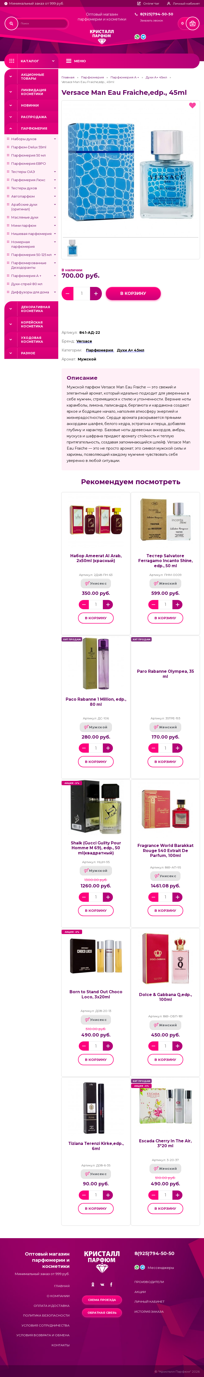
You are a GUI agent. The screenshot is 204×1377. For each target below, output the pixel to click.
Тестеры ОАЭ (23, 172)
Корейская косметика (32, 324)
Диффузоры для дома (30, 292)
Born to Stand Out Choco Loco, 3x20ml (96, 994)
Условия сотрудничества (46, 1325)
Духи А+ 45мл (156, 77)
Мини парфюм (23, 225)
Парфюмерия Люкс (28, 180)
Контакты (61, 1345)
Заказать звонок (151, 20)
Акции (140, 1292)
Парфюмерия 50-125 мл (31, 255)
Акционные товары (32, 76)
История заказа (149, 1311)
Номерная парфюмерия (23, 244)
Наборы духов (23, 139)
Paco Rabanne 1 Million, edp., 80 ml (96, 702)
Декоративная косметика (35, 309)
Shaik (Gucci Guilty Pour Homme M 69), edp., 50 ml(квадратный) (96, 848)
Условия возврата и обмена (43, 1335)
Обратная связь (102, 1312)
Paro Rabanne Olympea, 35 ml (165, 674)
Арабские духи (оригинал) (24, 206)
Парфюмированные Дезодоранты (28, 265)
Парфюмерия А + (26, 276)
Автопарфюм (23, 196)
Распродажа (34, 117)
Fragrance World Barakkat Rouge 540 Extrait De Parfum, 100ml (165, 850)
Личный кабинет (149, 1301)
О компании (58, 1296)
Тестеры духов (24, 188)
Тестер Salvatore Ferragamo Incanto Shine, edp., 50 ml (165, 560)
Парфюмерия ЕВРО (28, 163)
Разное (28, 353)
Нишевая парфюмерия (31, 234)
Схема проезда (102, 1300)
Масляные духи (24, 217)
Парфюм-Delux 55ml (28, 147)
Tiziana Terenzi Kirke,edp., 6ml (96, 1146)
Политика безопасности (46, 1315)
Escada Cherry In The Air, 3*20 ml (165, 1143)
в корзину (133, 293)
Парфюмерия (34, 128)
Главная (68, 77)
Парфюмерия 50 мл (28, 155)
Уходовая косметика (32, 340)
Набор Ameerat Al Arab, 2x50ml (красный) (96, 558)
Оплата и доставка (52, 1306)
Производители (149, 1282)
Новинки (30, 105)
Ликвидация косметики (33, 92)
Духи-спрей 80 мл (26, 284)
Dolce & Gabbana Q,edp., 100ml (165, 997)
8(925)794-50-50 (156, 14)
